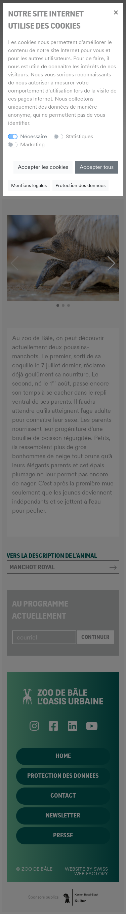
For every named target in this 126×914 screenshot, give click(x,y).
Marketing (32, 144)
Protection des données (80, 185)
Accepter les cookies (43, 167)
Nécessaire (33, 136)
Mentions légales (29, 185)
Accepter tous (97, 167)
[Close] (115, 12)
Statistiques (79, 136)
